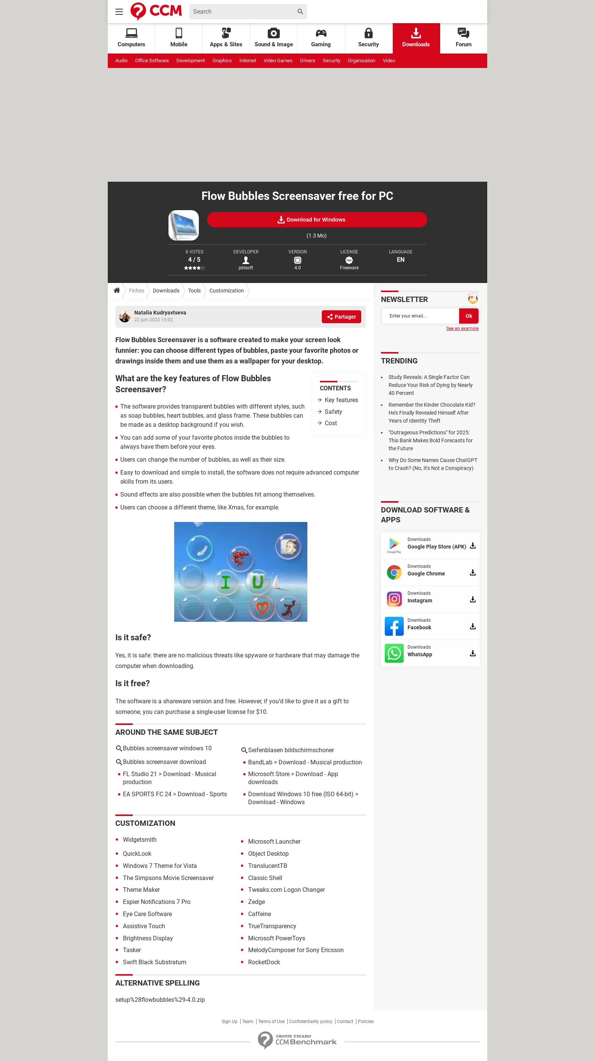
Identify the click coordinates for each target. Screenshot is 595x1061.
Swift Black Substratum (154, 962)
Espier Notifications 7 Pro (156, 901)
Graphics (222, 60)
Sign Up (230, 1021)
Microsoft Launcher (274, 841)
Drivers (307, 60)
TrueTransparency (272, 926)
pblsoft (246, 267)
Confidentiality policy (310, 1021)
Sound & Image (274, 38)
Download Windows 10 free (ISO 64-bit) (301, 794)
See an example (462, 328)
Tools (194, 291)
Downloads (416, 38)
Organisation (361, 60)
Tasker (132, 950)
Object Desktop (268, 853)
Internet (247, 60)
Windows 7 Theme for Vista (160, 865)
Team (247, 1021)
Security (368, 38)
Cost (331, 423)
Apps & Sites (226, 38)
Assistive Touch (144, 926)
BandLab (260, 762)
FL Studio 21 (140, 774)
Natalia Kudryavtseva (160, 313)
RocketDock (264, 962)
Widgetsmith (140, 839)
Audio (121, 60)
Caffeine (259, 914)
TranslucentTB (267, 865)
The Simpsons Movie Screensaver (168, 878)
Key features (341, 400)
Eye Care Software (147, 914)
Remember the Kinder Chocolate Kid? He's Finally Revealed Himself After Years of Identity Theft (432, 413)
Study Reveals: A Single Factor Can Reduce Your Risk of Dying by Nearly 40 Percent (431, 385)
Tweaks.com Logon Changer (286, 889)
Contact (345, 1021)
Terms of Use (271, 1021)
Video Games (278, 60)
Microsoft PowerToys (276, 938)
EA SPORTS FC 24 (147, 794)
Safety (333, 411)
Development (190, 60)
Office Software (152, 60)
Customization (226, 291)
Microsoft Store (269, 774)
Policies (366, 1021)
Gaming (321, 38)
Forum (464, 38)
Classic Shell (265, 878)
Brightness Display (148, 938)
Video (389, 60)
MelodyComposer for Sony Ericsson (296, 950)
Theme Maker (141, 889)
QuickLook (137, 853)
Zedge (256, 901)
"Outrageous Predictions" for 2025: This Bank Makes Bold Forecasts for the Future (431, 440)
